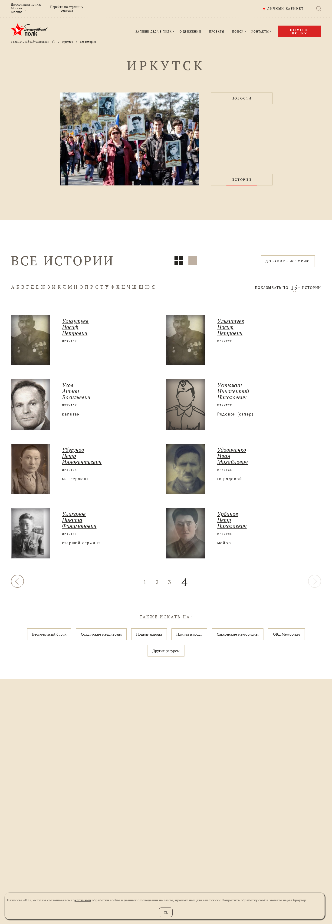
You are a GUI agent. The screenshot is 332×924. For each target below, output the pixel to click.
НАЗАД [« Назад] (17, 581)
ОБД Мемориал (286, 634)
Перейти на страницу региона (66, 8)
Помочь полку (299, 31)
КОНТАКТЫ (260, 31)
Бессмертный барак (49, 634)
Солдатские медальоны (101, 634)
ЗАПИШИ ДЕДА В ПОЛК (153, 31)
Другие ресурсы (166, 650)
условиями (82, 900)
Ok (166, 912)
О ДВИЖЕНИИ (190, 31)
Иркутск (67, 41)
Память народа (189, 634)
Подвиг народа (149, 634)
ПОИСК (237, 31)
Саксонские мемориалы (238, 634)
